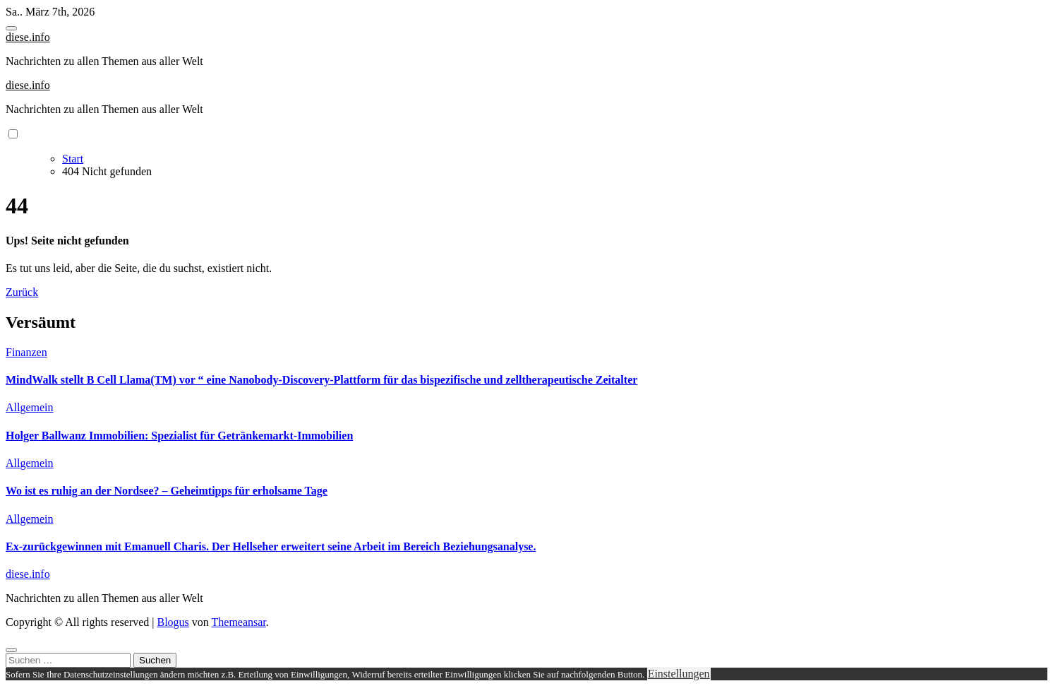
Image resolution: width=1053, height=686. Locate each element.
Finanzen (26, 352)
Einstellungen (679, 674)
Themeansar (239, 622)
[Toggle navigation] (11, 28)
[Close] (11, 650)
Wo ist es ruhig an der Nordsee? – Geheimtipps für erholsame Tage (166, 491)
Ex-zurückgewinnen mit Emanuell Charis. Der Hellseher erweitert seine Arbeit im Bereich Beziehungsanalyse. (271, 546)
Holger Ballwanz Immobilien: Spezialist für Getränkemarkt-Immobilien (179, 436)
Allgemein (30, 407)
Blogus (172, 622)
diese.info (28, 37)
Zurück (22, 292)
